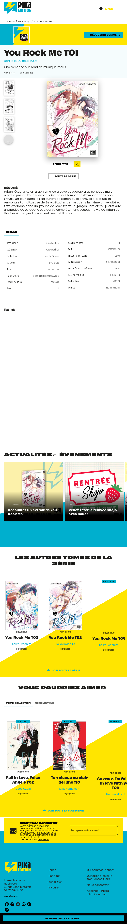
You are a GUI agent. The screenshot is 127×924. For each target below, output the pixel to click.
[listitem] (7, 904)
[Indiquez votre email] (89, 830)
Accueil (11, 21)
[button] (103, 35)
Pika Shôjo (24, 21)
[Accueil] (18, 8)
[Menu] (110, 9)
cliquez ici (43, 839)
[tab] (11, 232)
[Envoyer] (114, 831)
